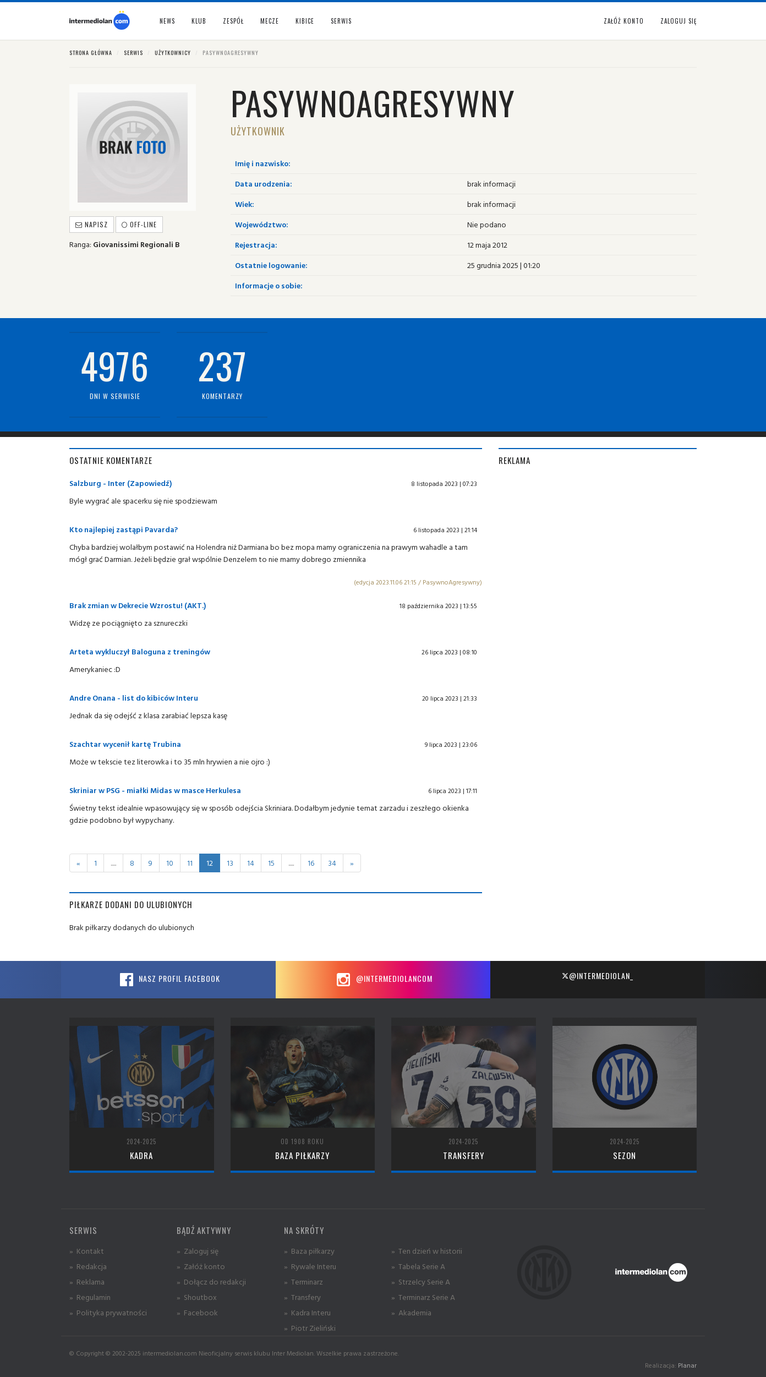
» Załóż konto (201, 1266)
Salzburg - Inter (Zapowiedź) (120, 483)
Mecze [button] (269, 21)
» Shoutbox (197, 1297)
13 (230, 862)
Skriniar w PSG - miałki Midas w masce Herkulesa (155, 790)
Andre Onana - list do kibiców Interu (133, 697)
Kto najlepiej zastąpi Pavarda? (123, 529)
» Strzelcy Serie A (420, 1281)
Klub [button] (199, 21)
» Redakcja (88, 1266)
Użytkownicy (173, 52)
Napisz (91, 224)
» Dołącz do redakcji (211, 1281)
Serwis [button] (341, 21)
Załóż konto (624, 21)
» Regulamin (90, 1297)
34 (332, 862)
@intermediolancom (383, 979)
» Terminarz (303, 1281)
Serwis (133, 52)
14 (250, 862)
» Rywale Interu (310, 1266)
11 (190, 862)
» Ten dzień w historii (426, 1250)
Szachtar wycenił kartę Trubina (125, 744)
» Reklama (87, 1281)
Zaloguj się (678, 21)
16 (311, 862)
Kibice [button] (305, 21)
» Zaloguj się (197, 1250)
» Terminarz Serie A (423, 1297)
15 (271, 862)
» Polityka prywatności (108, 1312)
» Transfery (302, 1297)
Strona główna (90, 52)
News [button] (167, 21)
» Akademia (411, 1312)
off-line (139, 224)
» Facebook (197, 1312)
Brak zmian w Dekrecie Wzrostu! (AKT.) (137, 605)
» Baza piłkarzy (309, 1250)
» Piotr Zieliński (310, 1328)
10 (169, 862)
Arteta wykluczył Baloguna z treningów (139, 651)
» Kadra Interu (307, 1312)
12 (209, 862)
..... (113, 862)
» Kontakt (86, 1250)
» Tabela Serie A (418, 1266)
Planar (687, 1365)
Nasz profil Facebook (168, 979)
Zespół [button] (233, 21)
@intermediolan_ (597, 975)
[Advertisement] (598, 554)
